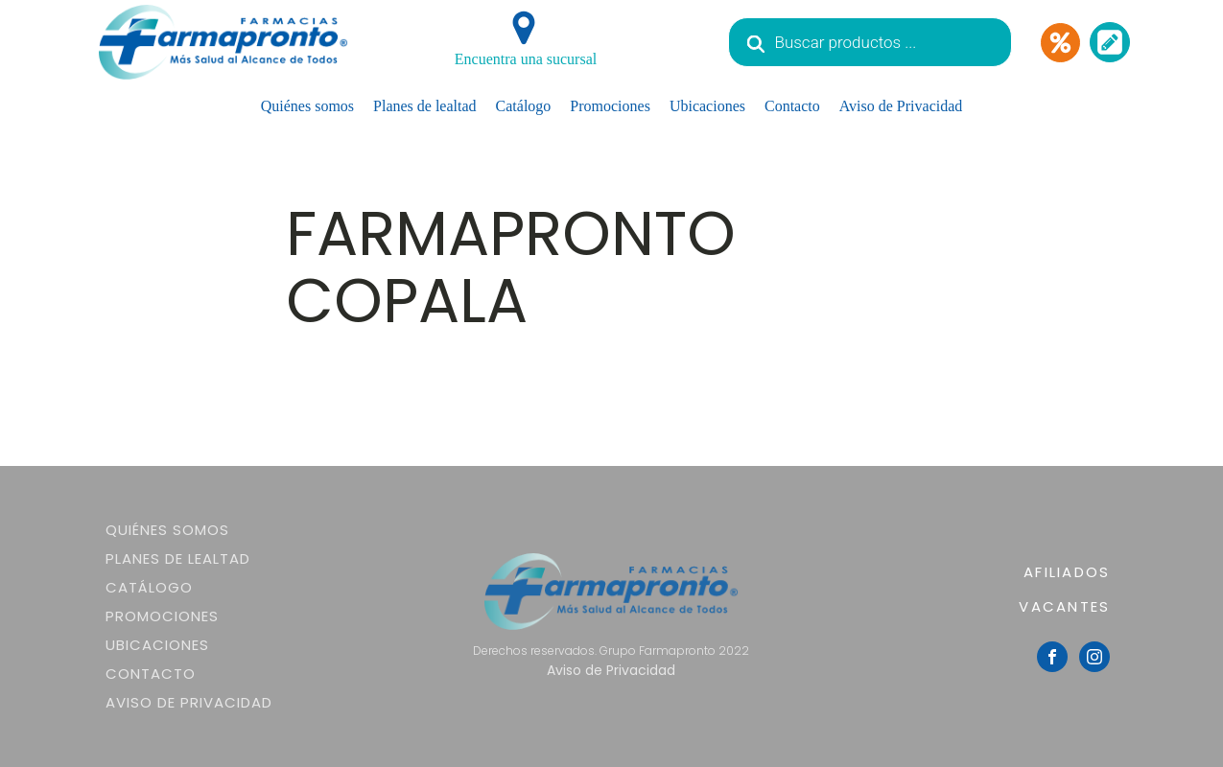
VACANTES (1064, 606)
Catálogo (524, 106)
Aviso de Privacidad (901, 106)
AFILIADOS (1066, 572)
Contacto (792, 106)
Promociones (610, 106)
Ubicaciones (707, 106)
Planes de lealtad (425, 106)
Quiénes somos (307, 106)
